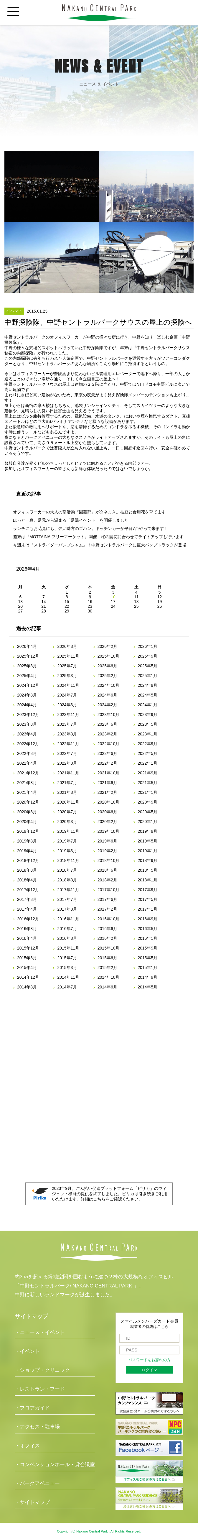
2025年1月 (147, 675)
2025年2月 (107, 675)
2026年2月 (107, 646)
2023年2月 (107, 734)
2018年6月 (107, 870)
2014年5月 (147, 987)
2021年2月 (107, 792)
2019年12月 (28, 831)
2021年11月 (68, 773)
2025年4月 (27, 675)
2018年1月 (147, 880)
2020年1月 (147, 821)
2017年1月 (147, 909)
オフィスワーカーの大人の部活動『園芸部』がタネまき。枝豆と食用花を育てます (89, 512)
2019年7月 (67, 841)
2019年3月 (67, 850)
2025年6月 (107, 665)
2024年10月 (109, 685)
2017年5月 (147, 899)
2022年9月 (147, 743)
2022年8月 (27, 753)
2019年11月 (68, 831)
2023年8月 (27, 724)
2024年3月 (67, 704)
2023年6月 (107, 724)
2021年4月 (27, 792)
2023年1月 (147, 734)
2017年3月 (67, 909)
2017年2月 (107, 909)
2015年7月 (67, 957)
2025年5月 (147, 665)
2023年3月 (67, 734)
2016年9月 (147, 918)
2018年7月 (67, 870)
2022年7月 (67, 753)
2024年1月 (147, 704)
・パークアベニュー (37, 1483)
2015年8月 (27, 957)
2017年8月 (27, 899)
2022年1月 (147, 763)
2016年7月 (67, 928)
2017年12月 (28, 889)
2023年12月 (28, 714)
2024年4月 (27, 704)
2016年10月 (109, 918)
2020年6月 (107, 811)
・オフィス (27, 1445)
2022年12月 (28, 743)
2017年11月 (68, 889)
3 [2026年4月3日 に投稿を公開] (113, 592)
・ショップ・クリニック (42, 1370)
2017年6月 (107, 899)
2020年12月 (28, 802)
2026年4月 (27, 646)
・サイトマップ (32, 1502)
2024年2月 (107, 704)
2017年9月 (147, 889)
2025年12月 (28, 656)
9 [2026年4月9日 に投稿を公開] (90, 596)
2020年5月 (147, 811)
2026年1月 (147, 646)
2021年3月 (67, 792)
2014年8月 (27, 987)
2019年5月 (147, 841)
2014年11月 (68, 977)
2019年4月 (27, 850)
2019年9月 (147, 831)
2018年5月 (147, 870)
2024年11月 (68, 685)
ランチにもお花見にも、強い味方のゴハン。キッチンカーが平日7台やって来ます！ (90, 528)
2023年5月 (147, 724)
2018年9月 (147, 860)
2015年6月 (107, 957)
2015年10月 (109, 948)
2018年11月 (68, 860)
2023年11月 (68, 714)
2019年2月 (107, 850)
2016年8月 (27, 928)
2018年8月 (27, 870)
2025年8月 (27, 665)
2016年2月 (107, 938)
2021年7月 (67, 782)
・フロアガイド (32, 1408)
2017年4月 (27, 909)
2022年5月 (147, 753)
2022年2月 (107, 763)
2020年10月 (109, 802)
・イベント (27, 1351)
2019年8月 (27, 841)
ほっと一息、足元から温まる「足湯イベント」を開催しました (70, 520)
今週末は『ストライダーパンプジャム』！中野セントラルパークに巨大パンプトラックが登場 (99, 545)
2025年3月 (67, 675)
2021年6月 (107, 782)
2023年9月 (147, 714)
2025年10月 (109, 656)
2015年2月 (107, 967)
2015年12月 (28, 948)
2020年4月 (27, 821)
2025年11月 (68, 656)
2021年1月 (147, 792)
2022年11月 (68, 743)
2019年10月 (109, 831)
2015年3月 (67, 967)
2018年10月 (109, 860)
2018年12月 (28, 860)
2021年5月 (147, 782)
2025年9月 (147, 656)
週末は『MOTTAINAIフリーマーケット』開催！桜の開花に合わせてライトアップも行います (98, 536)
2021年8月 (27, 782)
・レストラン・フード (40, 1389)
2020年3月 (67, 821)
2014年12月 (28, 977)
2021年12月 (28, 773)
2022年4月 (27, 763)
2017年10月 (109, 889)
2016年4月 (27, 938)
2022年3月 (67, 763)
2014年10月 (109, 977)
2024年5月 (147, 695)
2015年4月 (27, 967)
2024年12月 (28, 685)
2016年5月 (147, 928)
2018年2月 (107, 880)
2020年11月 (68, 802)
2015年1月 (147, 967)
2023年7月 (67, 724)
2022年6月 (107, 753)
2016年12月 (28, 918)
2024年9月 (147, 685)
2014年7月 (67, 987)
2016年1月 (147, 938)
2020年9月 (147, 802)
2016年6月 (107, 928)
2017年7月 (67, 899)
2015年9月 (147, 948)
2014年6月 (107, 987)
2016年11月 (68, 918)
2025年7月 (67, 665)
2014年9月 (147, 977)
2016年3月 (67, 938)
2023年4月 (27, 734)
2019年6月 (107, 841)
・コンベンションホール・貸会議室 (55, 1464)
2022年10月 (109, 743)
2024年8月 (27, 695)
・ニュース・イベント (40, 1332)
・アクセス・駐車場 (37, 1427)
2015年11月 (68, 948)
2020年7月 (67, 811)
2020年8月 (27, 811)
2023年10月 (109, 714)
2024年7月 (67, 695)
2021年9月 (147, 773)
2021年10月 (109, 773)
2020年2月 (107, 821)
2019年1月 (147, 850)
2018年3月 (67, 880)
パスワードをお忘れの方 (149, 1360)
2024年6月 (107, 695)
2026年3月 (67, 646)
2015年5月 (147, 957)
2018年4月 (27, 880)
